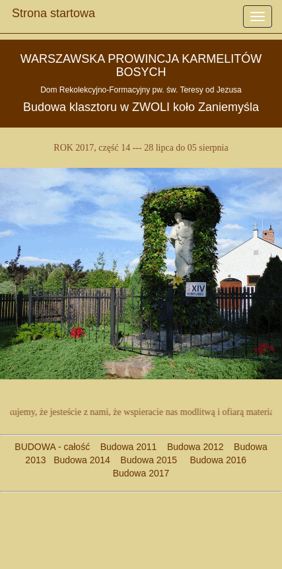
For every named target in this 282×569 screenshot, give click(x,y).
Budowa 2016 (213, 460)
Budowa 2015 (143, 460)
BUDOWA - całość (52, 446)
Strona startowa (53, 10)
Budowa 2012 (195, 446)
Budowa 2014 (81, 460)
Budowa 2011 (128, 446)
